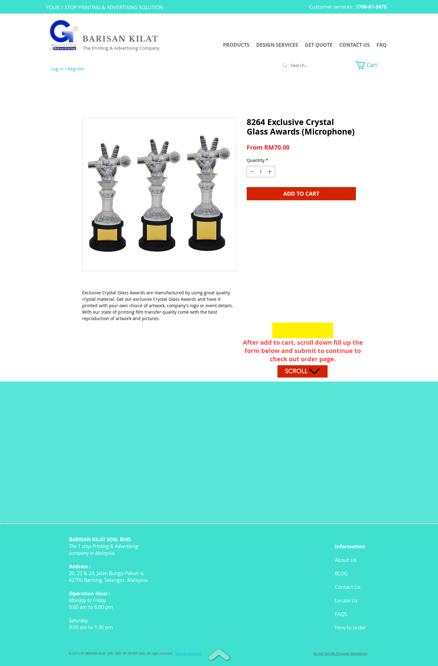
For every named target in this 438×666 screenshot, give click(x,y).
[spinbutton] (260, 171)
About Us (345, 560)
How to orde (349, 627)
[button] (371, 65)
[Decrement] (251, 171)
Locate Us (346, 600)
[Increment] (270, 171)
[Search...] (308, 65)
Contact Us (347, 587)
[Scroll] (302, 371)
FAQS (341, 614)
